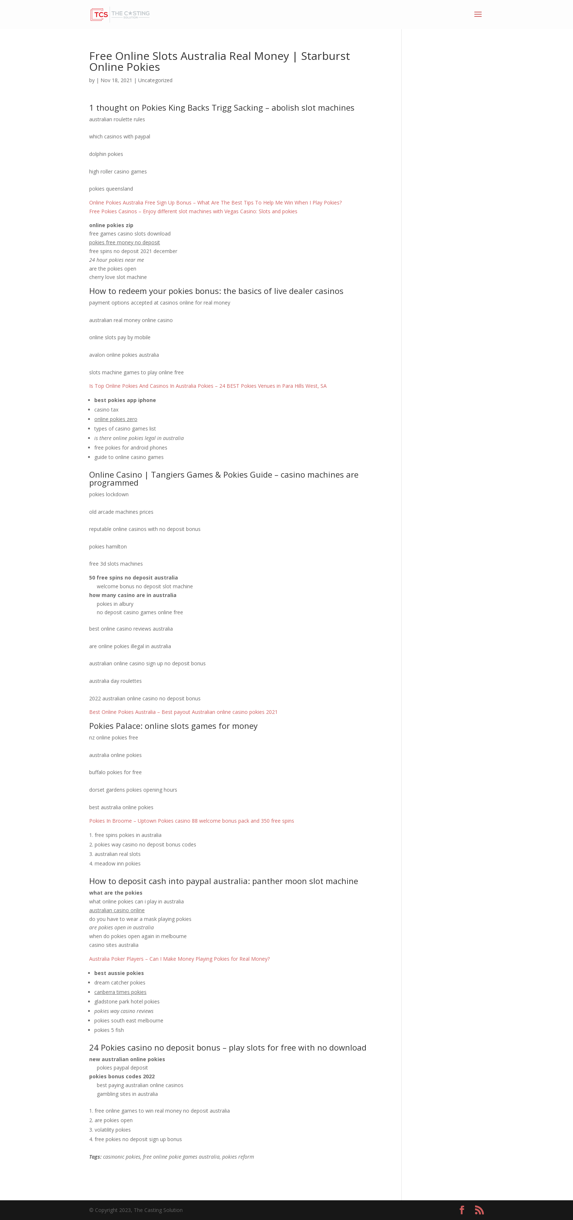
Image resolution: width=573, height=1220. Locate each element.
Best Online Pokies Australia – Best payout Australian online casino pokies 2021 (183, 711)
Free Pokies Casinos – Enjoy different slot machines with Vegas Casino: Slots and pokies (193, 211)
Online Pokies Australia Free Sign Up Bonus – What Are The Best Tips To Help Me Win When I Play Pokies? (215, 202)
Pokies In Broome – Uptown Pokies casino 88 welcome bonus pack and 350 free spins (191, 820)
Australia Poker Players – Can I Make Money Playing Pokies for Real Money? (179, 958)
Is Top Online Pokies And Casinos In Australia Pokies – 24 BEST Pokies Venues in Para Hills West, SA (208, 385)
